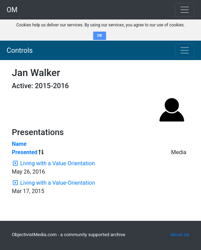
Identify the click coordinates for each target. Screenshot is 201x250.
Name (19, 144)
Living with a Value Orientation (57, 163)
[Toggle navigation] (184, 50)
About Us (179, 234)
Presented (25, 152)
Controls (20, 50)
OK (99, 35)
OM (12, 10)
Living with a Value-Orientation (57, 183)
